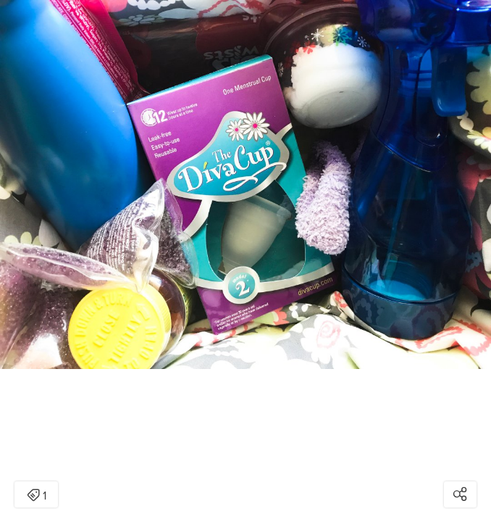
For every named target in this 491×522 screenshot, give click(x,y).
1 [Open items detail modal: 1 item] (36, 496)
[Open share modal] (460, 494)
